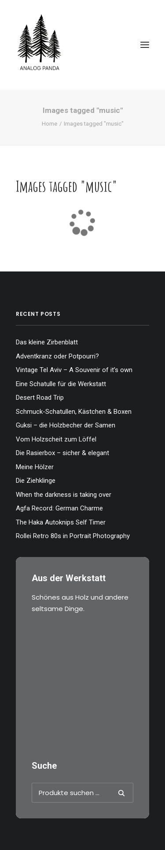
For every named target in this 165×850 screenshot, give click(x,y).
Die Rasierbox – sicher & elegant (62, 453)
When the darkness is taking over (63, 495)
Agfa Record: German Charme (59, 508)
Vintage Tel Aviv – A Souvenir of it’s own (74, 370)
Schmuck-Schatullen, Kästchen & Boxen (74, 412)
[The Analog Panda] (82, 45)
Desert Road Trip (40, 397)
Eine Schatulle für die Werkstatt (61, 384)
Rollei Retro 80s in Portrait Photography (73, 536)
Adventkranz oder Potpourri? (57, 356)
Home (49, 123)
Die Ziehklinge (35, 481)
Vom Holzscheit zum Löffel (56, 439)
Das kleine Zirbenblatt (47, 342)
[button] (145, 45)
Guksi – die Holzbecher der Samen (65, 425)
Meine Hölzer (35, 467)
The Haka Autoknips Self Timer (61, 522)
